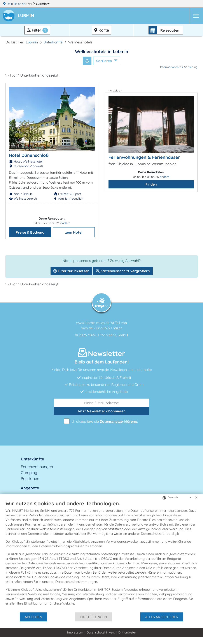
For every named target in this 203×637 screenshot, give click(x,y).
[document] (101, 556)
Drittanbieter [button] (127, 632)
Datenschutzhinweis (101, 632)
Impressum (75, 632)
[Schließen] (196, 497)
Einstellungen (93, 617)
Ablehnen (33, 617)
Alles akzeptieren (161, 617)
